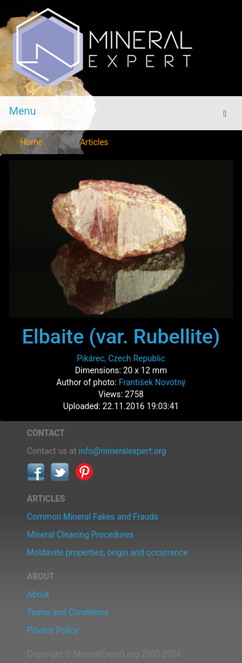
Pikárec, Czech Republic (120, 358)
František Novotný (152, 382)
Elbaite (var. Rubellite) (121, 336)
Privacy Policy (52, 630)
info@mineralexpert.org (122, 451)
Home (31, 142)
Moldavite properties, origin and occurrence (107, 552)
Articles (94, 142)
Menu (22, 111)
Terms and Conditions (68, 612)
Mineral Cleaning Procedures (80, 534)
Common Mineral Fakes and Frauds (92, 516)
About (38, 594)
